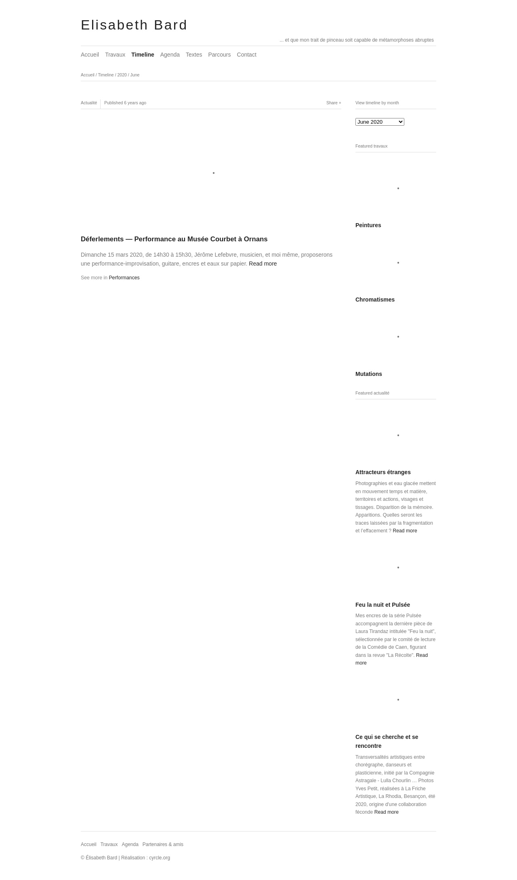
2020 (121, 74)
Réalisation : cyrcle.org (145, 858)
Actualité (89, 102)
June (135, 74)
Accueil (90, 54)
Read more (263, 263)
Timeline (142, 54)
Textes (194, 54)
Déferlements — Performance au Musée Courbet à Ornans (174, 239)
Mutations (368, 374)
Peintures (368, 225)
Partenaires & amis (163, 844)
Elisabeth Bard (134, 24)
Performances (124, 278)
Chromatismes (375, 299)
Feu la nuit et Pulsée (382, 604)
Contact (246, 54)
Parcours (219, 54)
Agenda (170, 54)
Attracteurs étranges (383, 472)
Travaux (115, 54)
